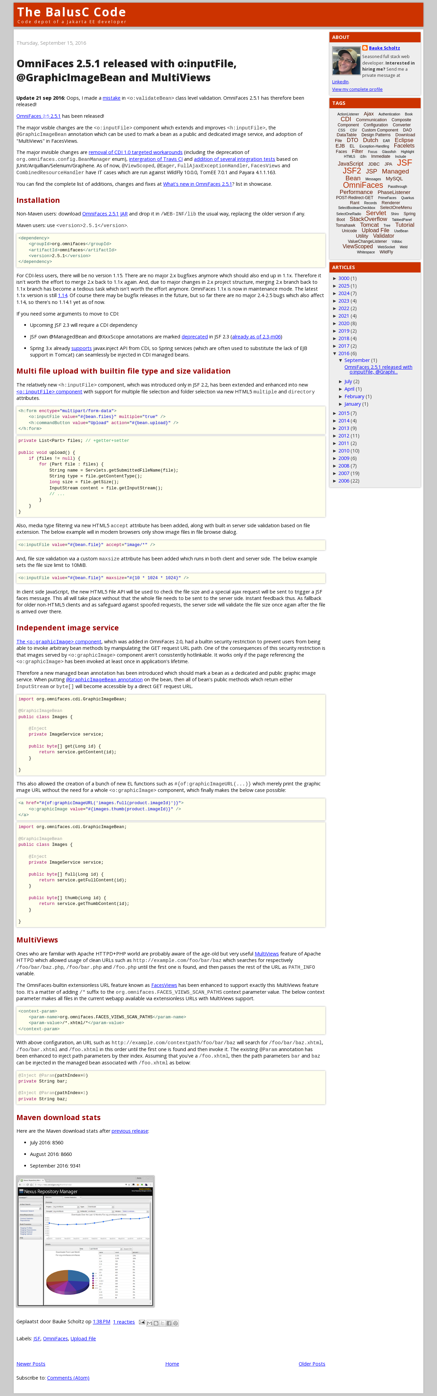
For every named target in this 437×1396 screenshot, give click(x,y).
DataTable (347, 134)
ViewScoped (357, 246)
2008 (343, 465)
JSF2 (352, 170)
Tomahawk (345, 225)
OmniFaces (55, 1338)
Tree (386, 225)
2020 (343, 323)
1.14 (62, 295)
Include (400, 156)
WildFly (386, 252)
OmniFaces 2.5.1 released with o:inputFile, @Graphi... (378, 369)
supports (81, 348)
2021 (343, 315)
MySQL (394, 178)
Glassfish (389, 152)
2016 (343, 353)
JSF (36, 1338)
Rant (354, 202)
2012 (343, 435)
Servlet (376, 213)
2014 (343, 420)
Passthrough (397, 187)
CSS (342, 130)
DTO (352, 140)
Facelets (404, 146)
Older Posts (312, 1363)
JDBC (374, 164)
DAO (407, 130)
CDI (346, 119)
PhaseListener (394, 192)
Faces (341, 151)
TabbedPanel (402, 220)
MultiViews (267, 953)
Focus (372, 152)
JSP (371, 171)
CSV (353, 130)
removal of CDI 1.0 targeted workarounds (136, 152)
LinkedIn (340, 82)
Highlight (407, 152)
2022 (343, 308)
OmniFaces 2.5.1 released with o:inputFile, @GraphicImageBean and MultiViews (126, 70)
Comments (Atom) (68, 1377)
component (49, 391)
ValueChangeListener (367, 241)
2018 (343, 338)
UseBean (401, 231)
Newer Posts (30, 1363)
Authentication (389, 114)
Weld (404, 247)
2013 (343, 428)
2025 (343, 285)
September (357, 360)
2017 (343, 346)
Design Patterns (376, 134)
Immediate (380, 156)
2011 (343, 443)
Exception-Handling (374, 146)
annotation (104, 679)
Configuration (376, 125)
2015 (343, 413)
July (348, 381)
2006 (343, 480)
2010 (343, 450)
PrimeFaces (387, 198)
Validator (383, 236)
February (354, 396)
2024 (343, 293)
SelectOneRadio (348, 214)
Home (172, 1363)
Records (370, 203)
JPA (388, 164)
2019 (343, 330)
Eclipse (404, 140)
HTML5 (349, 156)
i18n (363, 156)
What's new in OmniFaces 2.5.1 (197, 184)
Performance (356, 192)
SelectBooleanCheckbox (356, 208)
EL (352, 146)
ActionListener (348, 114)
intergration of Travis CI (156, 159)
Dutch (370, 140)
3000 (343, 278)
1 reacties (124, 1321)
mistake (112, 98)
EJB (340, 146)
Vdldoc (397, 241)
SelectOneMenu (396, 207)
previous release (130, 1131)
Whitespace (366, 252)
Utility (362, 236)
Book (409, 114)
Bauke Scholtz (384, 48)
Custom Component (380, 130)
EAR (386, 141)
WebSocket (386, 247)
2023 (343, 300)
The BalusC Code (72, 12)
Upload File (83, 1338)
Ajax (369, 113)
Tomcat (369, 225)
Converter (402, 125)
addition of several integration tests (234, 159)
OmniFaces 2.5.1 (38, 116)
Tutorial (404, 225)
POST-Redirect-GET (354, 197)
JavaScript (351, 164)
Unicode (349, 230)
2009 (343, 458)
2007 (343, 473)
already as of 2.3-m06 (256, 336)
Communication (371, 119)
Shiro (395, 214)
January (352, 404)
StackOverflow (368, 219)
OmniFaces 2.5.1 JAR (105, 213)
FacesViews (164, 985)
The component (58, 641)
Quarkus (407, 198)
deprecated (195, 336)
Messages (373, 179)
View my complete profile (357, 89)
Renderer (391, 202)
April (349, 389)
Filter (357, 151)
